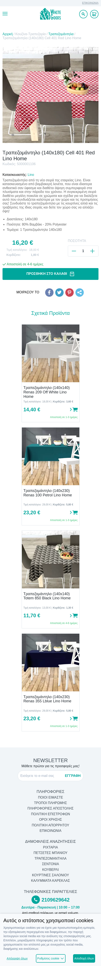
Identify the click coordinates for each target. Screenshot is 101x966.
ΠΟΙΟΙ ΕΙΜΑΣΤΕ (50, 797)
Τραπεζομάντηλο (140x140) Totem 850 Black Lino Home (47, 596)
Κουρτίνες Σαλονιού (50, 875)
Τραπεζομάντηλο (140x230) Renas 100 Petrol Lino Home (48, 493)
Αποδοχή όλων (84, 958)
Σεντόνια (50, 864)
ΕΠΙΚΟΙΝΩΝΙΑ (90, 3)
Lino (31, 174)
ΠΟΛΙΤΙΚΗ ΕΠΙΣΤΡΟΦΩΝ (50, 814)
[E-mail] (41, 776)
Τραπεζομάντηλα (60, 34)
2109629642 (56, 900)
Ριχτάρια (50, 847)
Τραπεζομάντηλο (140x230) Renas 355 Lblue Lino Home (47, 699)
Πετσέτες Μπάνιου (51, 853)
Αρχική (8, 34)
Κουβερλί (50, 869)
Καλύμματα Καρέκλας (50, 880)
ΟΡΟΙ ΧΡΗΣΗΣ (50, 819)
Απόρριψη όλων (17, 958)
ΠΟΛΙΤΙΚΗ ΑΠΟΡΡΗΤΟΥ (50, 825)
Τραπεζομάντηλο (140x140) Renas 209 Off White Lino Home (47, 392)
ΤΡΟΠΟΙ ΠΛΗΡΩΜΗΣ (50, 803)
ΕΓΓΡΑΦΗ (73, 776)
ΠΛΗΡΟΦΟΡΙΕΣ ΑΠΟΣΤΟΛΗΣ (51, 808)
